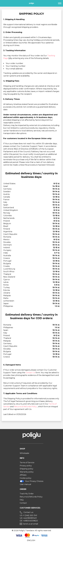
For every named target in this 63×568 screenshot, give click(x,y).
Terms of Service (27, 462)
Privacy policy (26, 466)
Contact (23, 503)
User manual (25, 484)
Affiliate (23, 475)
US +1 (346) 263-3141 (28, 515)
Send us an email (30, 524)
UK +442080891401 (28, 518)
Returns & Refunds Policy (25, 407)
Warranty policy (27, 472)
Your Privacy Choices (31, 481)
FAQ (22, 500)
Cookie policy (25, 478)
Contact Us (30, 373)
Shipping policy (26, 469)
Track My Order (27, 494)
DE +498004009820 (29, 521)
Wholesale (24, 453)
